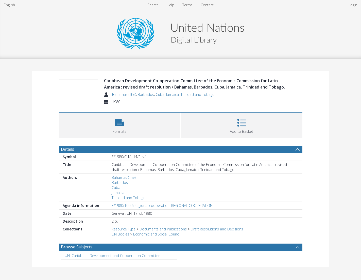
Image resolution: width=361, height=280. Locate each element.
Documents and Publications (163, 229)
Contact (207, 5)
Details (67, 149)
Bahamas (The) (124, 94)
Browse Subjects (76, 247)
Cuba (160, 94)
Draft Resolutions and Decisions (217, 229)
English (9, 5)
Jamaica (172, 94)
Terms (187, 5)
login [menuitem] (353, 5)
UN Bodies (120, 234)
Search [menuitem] (153, 5)
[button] (119, 125)
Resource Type (123, 229)
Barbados (146, 94)
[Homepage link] (180, 32)
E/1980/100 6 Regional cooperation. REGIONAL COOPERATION (162, 205)
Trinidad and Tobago (198, 94)
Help (170, 5)
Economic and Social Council (156, 234)
